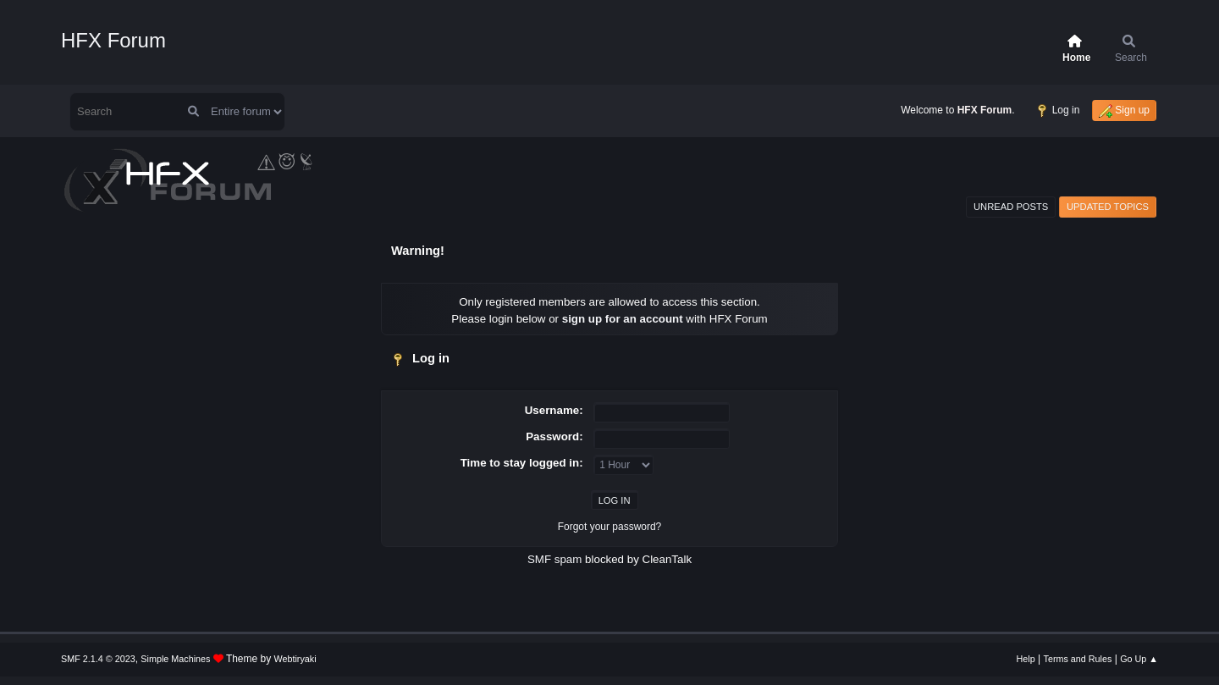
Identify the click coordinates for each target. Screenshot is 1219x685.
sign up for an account (622, 318)
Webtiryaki (295, 659)
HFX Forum (113, 40)
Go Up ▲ (1139, 659)
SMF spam (554, 559)
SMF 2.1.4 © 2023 (98, 659)
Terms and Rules (1078, 659)
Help (1026, 659)
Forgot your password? (610, 527)
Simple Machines (175, 659)
